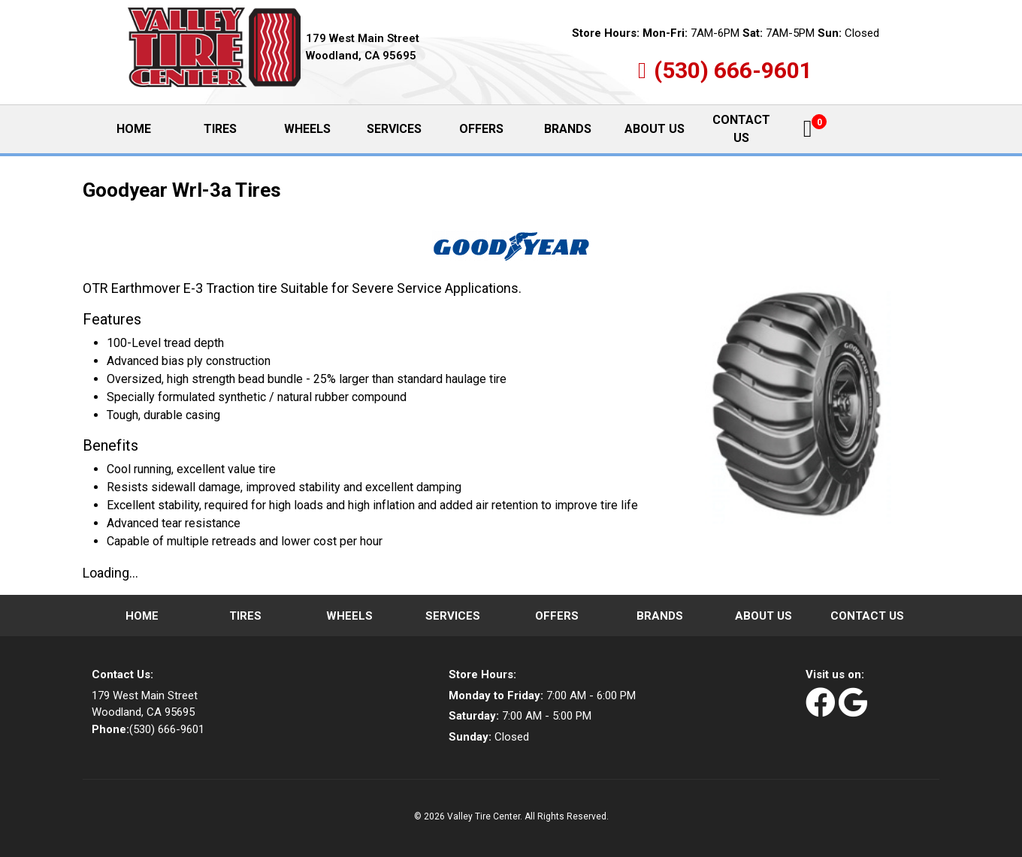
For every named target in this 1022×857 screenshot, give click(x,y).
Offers (481, 129)
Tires (220, 129)
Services (394, 129)
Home (146, 128)
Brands (567, 129)
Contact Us (741, 129)
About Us (654, 129)
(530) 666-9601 (733, 70)
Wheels (307, 129)
